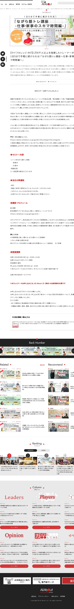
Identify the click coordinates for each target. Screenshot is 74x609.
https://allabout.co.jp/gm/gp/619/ (24, 214)
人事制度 (51, 382)
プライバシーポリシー (43, 596)
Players (51, 368)
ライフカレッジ (46, 12)
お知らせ (11, 4)
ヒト (2, 4)
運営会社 (33, 596)
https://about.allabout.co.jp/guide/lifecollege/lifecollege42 (35, 140)
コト (6, 4)
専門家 (18, 4)
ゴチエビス (22, 455)
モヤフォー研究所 (27, 4)
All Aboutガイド (42, 81)
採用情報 (62, 596)
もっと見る (14, 527)
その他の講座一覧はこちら (21, 317)
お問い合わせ (54, 596)
